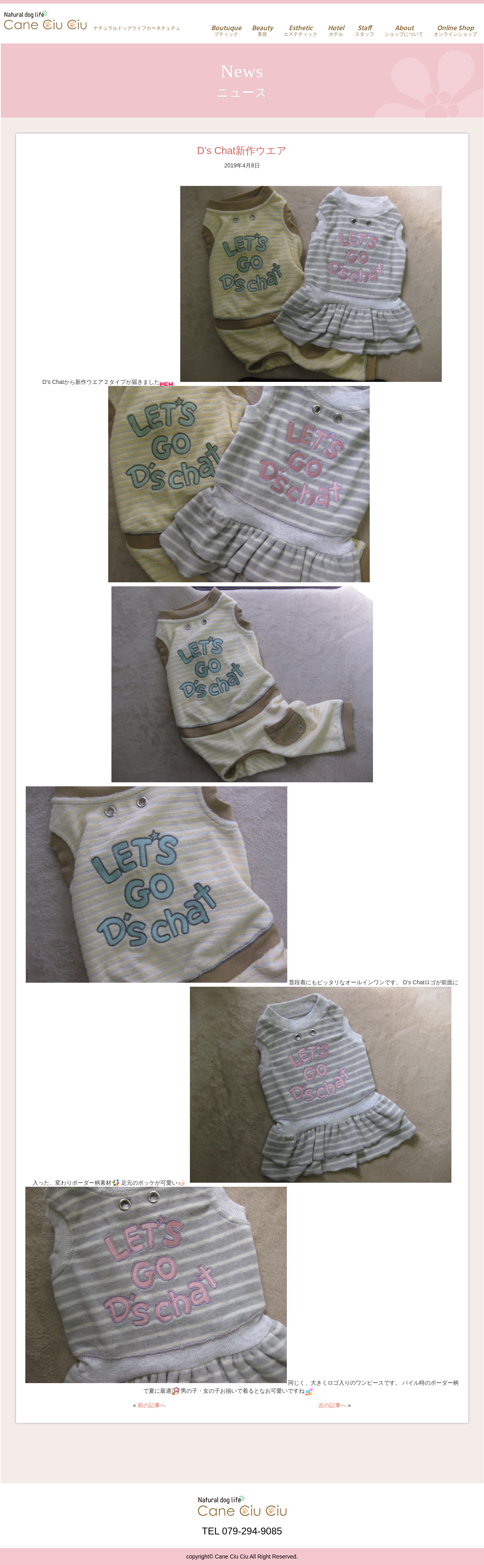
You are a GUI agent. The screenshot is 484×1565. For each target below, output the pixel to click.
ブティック (226, 31)
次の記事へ (332, 1405)
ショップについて (404, 31)
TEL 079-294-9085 (242, 1531)
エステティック (300, 31)
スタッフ (364, 31)
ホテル (336, 31)
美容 (262, 31)
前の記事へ (152, 1405)
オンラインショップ (455, 31)
